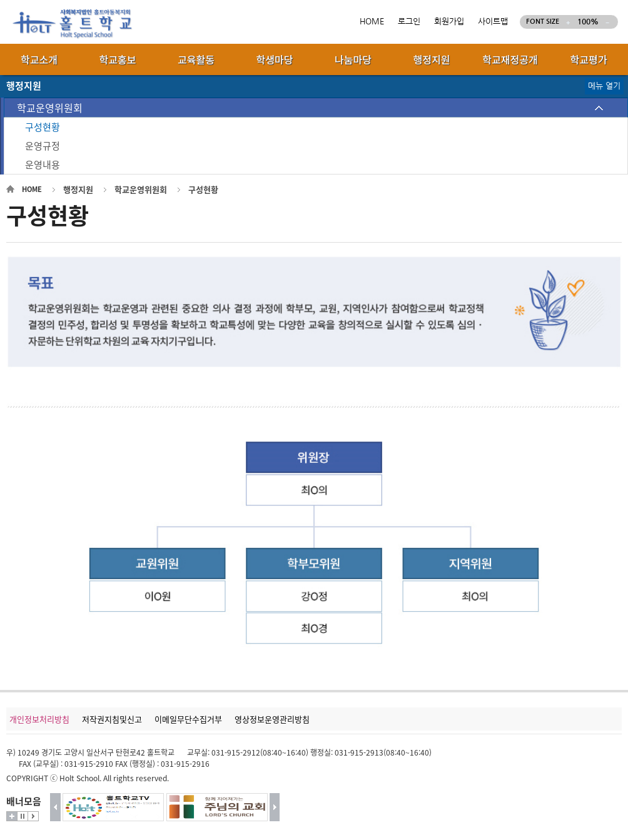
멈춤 (22, 816)
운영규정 (42, 146)
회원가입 (449, 22)
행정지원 (78, 189)
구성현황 (42, 127)
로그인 (409, 22)
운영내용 (42, 164)
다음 (275, 807)
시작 (33, 816)
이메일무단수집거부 (188, 719)
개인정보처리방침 (39, 719)
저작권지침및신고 (112, 719)
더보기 (12, 816)
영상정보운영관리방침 (272, 719)
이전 (55, 807)
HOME (372, 22)
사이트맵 (493, 22)
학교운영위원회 (50, 107)
